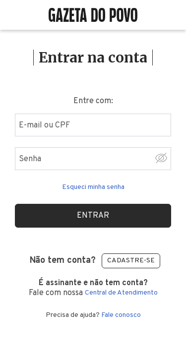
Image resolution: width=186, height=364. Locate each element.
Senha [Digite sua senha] (30, 159)
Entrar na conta (93, 57)
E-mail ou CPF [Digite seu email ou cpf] (44, 125)
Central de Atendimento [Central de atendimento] (121, 293)
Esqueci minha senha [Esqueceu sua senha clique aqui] (93, 187)
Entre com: (93, 101)
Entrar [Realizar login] (93, 216)
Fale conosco (121, 315)
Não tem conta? (63, 260)
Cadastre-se (131, 260)
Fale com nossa (93, 288)
